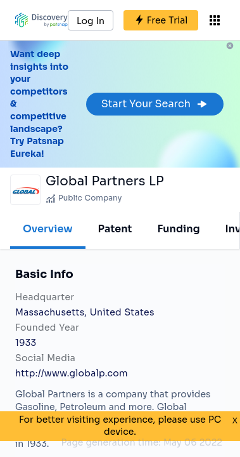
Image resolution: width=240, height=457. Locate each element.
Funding (178, 228)
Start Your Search (154, 103)
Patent (115, 228)
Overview (48, 228)
